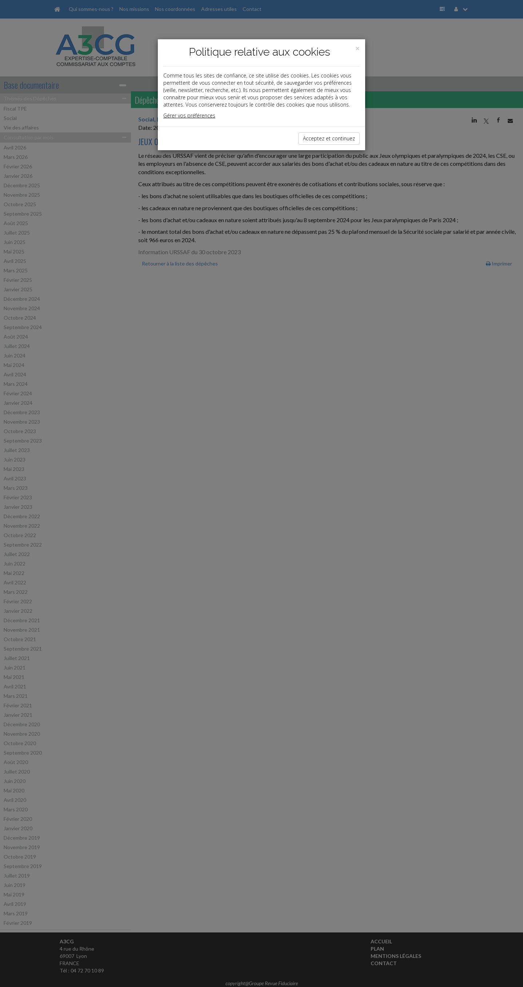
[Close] (357, 48)
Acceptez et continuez (329, 138)
